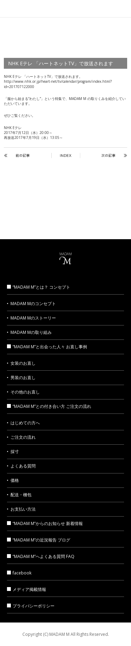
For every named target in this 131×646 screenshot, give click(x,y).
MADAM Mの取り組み (31, 332)
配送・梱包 (20, 495)
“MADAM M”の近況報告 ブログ (38, 540)
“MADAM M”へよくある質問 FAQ (40, 556)
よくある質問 (23, 466)
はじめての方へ (25, 423)
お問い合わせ (65, 217)
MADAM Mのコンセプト (33, 304)
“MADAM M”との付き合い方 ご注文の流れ (49, 406)
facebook (19, 573)
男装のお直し (23, 378)
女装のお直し (23, 363)
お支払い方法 (23, 509)
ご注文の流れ (23, 437)
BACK (30, 155)
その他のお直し (25, 392)
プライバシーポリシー (30, 606)
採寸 (14, 452)
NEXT (101, 155)
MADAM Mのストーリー (33, 318)
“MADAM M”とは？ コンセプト (38, 287)
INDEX (66, 155)
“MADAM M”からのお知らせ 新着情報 (45, 523)
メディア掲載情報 (24, 217)
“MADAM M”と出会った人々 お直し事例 (47, 347)
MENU (122, 8)
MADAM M (66, 8)
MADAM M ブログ (106, 217)
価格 (14, 480)
